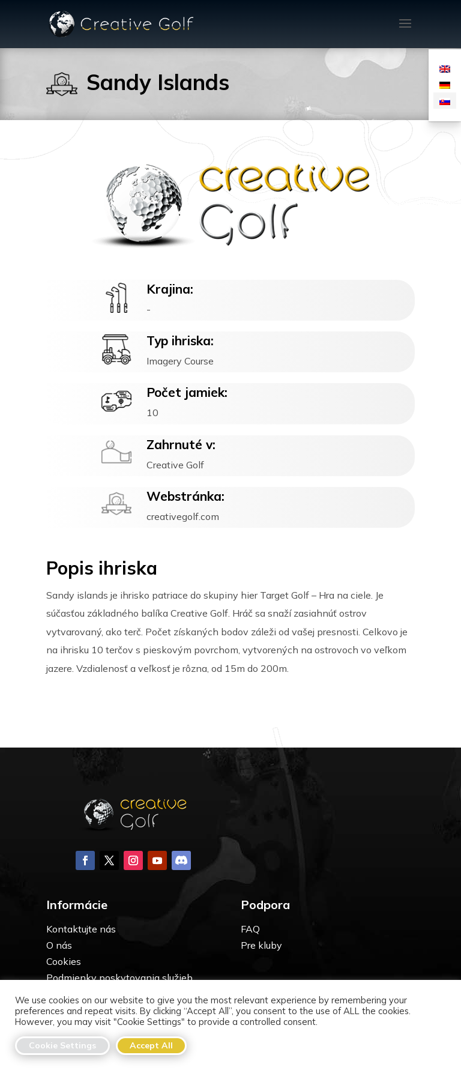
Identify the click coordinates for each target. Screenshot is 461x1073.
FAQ (250, 929)
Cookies (63, 961)
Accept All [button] (151, 1045)
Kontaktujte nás (81, 929)
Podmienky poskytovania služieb (119, 978)
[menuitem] (444, 68)
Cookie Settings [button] (62, 1045)
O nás (59, 945)
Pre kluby (261, 945)
